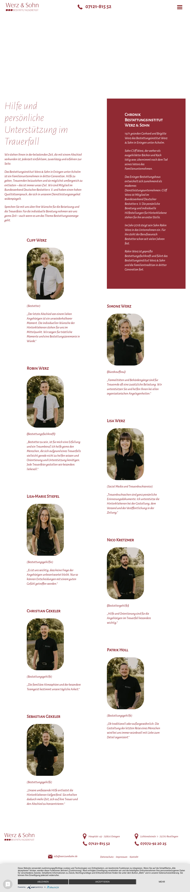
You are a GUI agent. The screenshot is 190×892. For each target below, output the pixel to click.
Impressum (121, 856)
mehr (162, 881)
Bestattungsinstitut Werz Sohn (20, 20)
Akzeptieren (102, 881)
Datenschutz (107, 856)
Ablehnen (43, 881)
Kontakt (134, 856)
